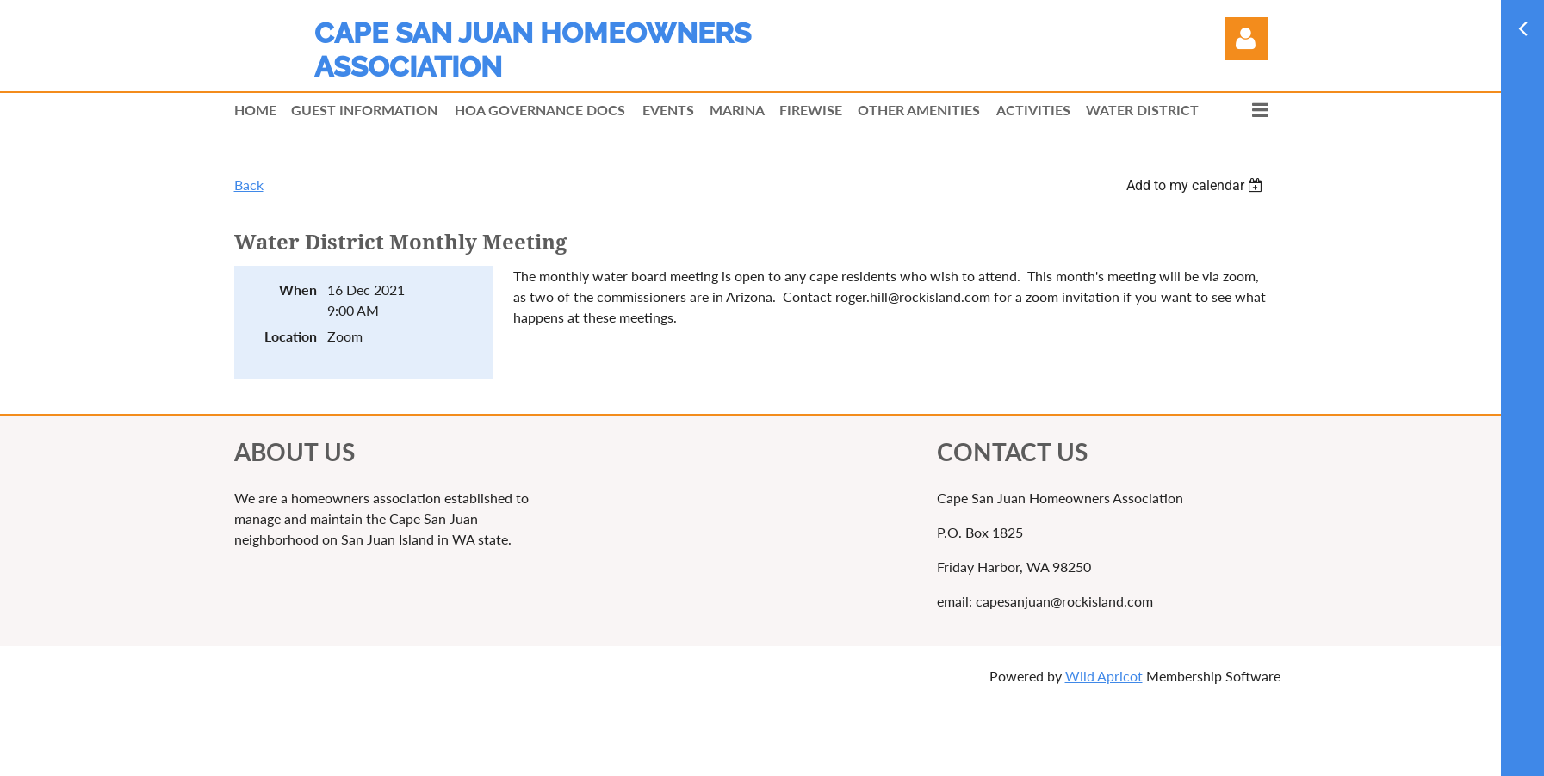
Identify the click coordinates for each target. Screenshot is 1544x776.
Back (249, 184)
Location (290, 336)
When (298, 289)
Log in (1246, 38)
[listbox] (1197, 185)
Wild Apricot (1104, 676)
